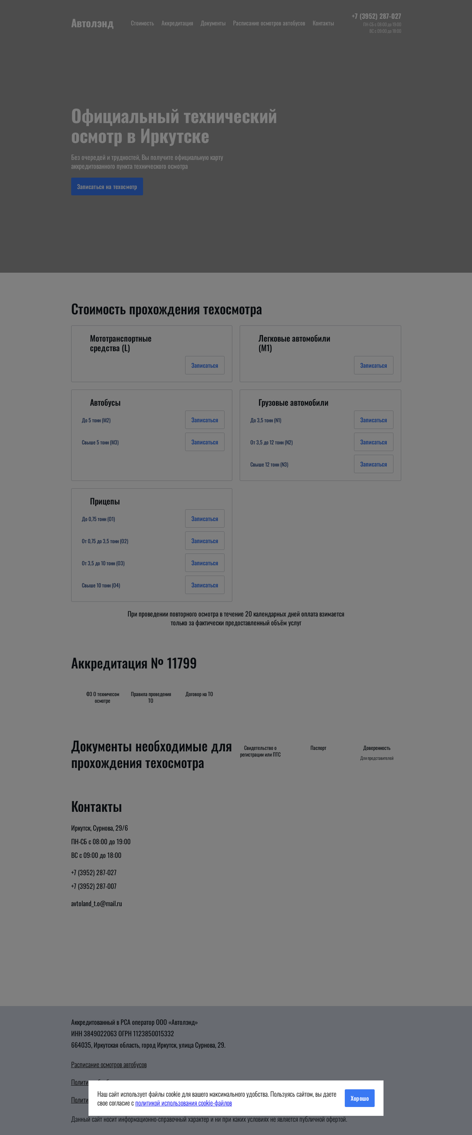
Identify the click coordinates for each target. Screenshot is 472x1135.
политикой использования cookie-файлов (183, 1102)
